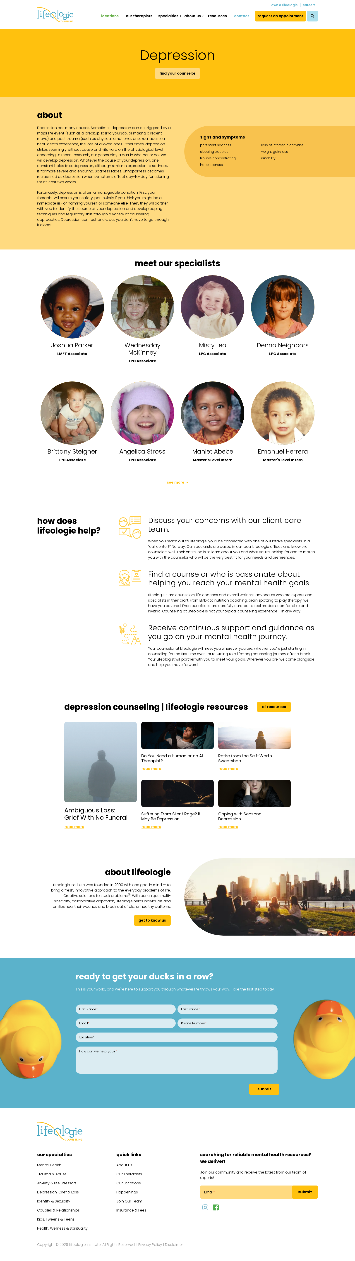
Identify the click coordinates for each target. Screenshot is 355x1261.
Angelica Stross (142, 451)
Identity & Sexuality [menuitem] (53, 1201)
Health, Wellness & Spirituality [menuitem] (62, 1228)
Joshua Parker (72, 345)
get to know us (152, 920)
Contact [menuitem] (241, 16)
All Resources (274, 706)
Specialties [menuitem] (168, 16)
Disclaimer (174, 1244)
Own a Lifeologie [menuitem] (284, 5)
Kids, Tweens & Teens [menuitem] (55, 1219)
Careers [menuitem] (309, 5)
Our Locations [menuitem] (128, 1183)
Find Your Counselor (177, 73)
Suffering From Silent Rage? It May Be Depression (171, 816)
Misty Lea (212, 345)
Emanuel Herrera (283, 451)
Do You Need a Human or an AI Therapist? (172, 758)
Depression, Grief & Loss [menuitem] (58, 1192)
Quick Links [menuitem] (128, 1154)
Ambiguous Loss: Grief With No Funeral (96, 814)
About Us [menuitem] (192, 16)
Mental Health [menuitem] (49, 1165)
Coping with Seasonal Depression (240, 816)
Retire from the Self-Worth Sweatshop (245, 758)
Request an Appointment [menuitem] (280, 16)
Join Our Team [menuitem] (129, 1201)
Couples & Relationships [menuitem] (58, 1210)
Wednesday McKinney (143, 349)
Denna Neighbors (283, 345)
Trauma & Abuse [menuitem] (52, 1174)
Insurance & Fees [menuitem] (131, 1210)
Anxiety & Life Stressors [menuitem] (57, 1183)
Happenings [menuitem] (127, 1192)
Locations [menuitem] (110, 16)
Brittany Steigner (72, 451)
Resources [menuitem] (217, 16)
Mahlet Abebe (212, 451)
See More (175, 482)
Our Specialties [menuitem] (54, 1154)
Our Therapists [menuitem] (139, 16)
